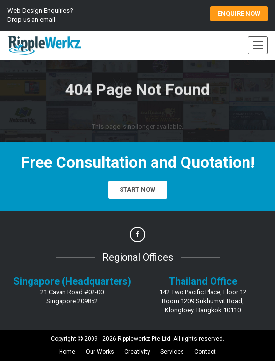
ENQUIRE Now (238, 13)
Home (67, 351)
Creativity (137, 351)
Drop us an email (31, 19)
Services (172, 351)
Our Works (100, 351)
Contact (205, 351)
